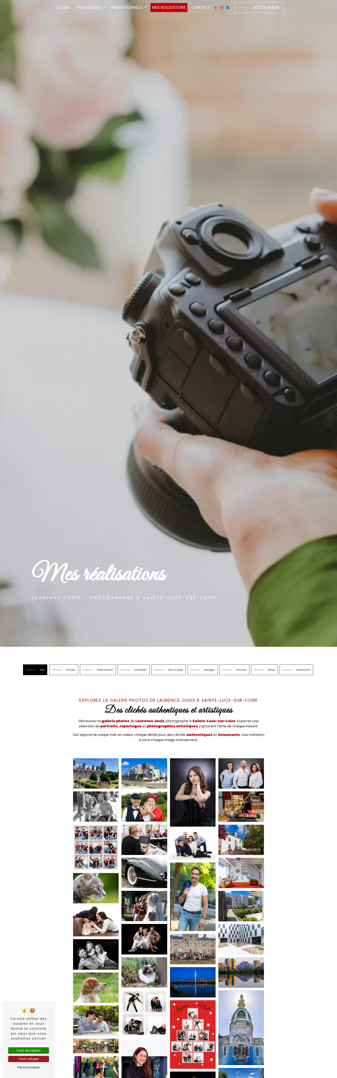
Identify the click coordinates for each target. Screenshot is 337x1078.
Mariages (260, 671)
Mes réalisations (169, 7)
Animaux (300, 671)
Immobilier (172, 671)
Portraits (84, 671)
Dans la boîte (217, 671)
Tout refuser (28, 1059)
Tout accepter (28, 1050)
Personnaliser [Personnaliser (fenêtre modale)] (28, 1067)
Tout (48, 671)
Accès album (266, 7)
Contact (200, 7)
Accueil (62, 7)
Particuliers (88, 7)
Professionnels (126, 7)
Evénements (193, 686)
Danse (153, 686)
